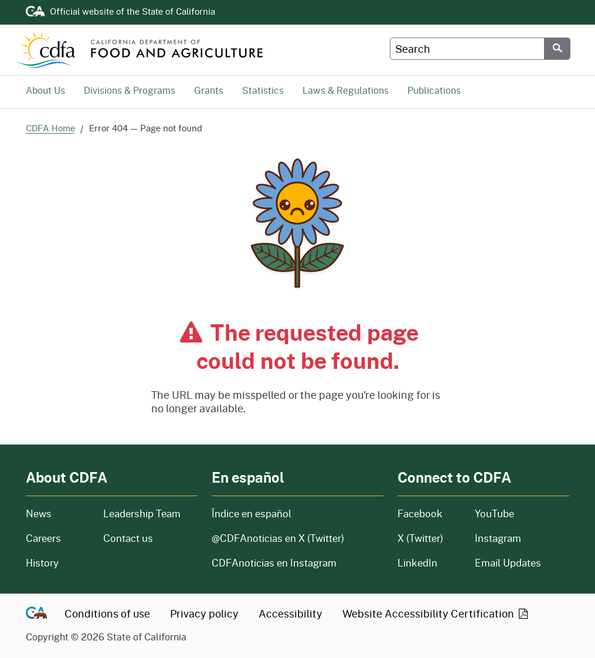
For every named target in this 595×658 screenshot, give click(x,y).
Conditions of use (107, 613)
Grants (208, 90)
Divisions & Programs (129, 90)
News (57, 513)
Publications (434, 90)
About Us (45, 90)
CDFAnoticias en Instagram (274, 562)
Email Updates (508, 562)
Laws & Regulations (345, 90)
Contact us (128, 538)
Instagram (498, 538)
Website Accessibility (436, 613)
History (57, 562)
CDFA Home (50, 128)
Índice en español (251, 513)
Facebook (420, 513)
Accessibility (290, 613)
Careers (57, 538)
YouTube (494, 513)
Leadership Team (142, 513)
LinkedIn (417, 562)
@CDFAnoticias (278, 538)
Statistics (263, 90)
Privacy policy (204, 613)
